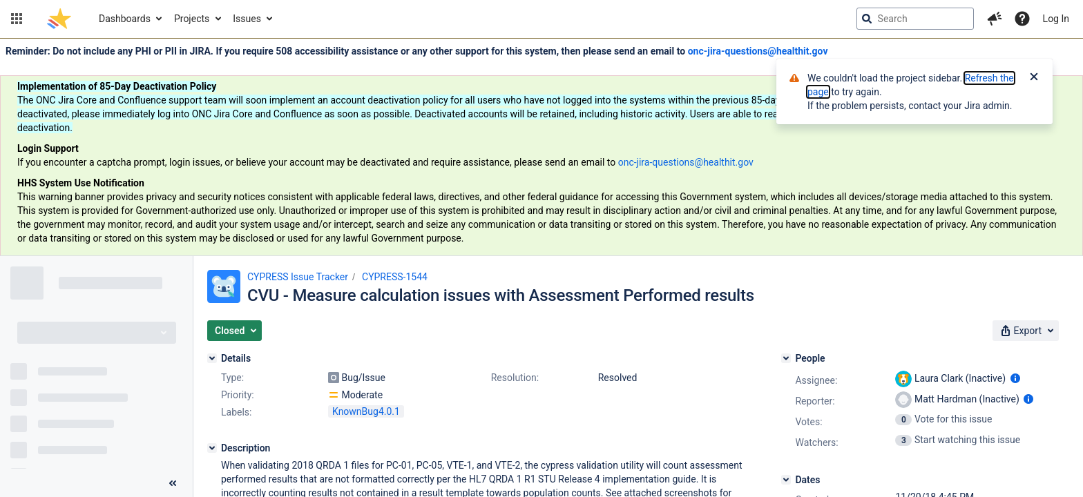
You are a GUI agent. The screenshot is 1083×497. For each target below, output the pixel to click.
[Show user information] (1015, 378)
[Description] (212, 448)
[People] (786, 358)
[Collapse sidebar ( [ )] (173, 483)
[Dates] (786, 480)
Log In (1056, 18)
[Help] (1022, 19)
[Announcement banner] (541, 147)
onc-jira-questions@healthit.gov (758, 51)
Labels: (236, 412)
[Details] (212, 358)
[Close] (1034, 78)
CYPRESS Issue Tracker (297, 276)
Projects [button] (191, 18)
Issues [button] (247, 18)
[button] (16, 18)
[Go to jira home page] (59, 18)
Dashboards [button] (125, 18)
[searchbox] (915, 19)
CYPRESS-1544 (395, 276)
